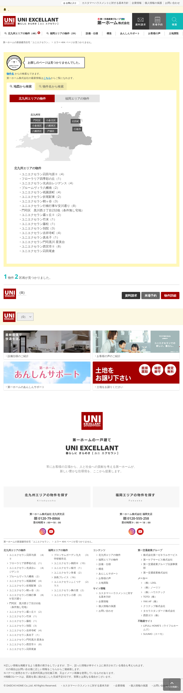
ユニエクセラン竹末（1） (38, 219)
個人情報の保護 (153, 3)
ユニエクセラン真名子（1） (39, 237)
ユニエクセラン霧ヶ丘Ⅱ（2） (41, 215)
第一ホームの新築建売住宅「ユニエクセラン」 (27, 42)
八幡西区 (37, 131)
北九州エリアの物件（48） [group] (22, 33)
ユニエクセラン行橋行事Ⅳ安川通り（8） (48, 206)
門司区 (37, 120)
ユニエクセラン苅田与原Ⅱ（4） (42, 174)
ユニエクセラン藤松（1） (38, 224)
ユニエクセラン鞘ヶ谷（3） (39, 201)
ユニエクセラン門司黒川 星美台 (42, 242)
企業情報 (137, 3)
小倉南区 (37, 125)
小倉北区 (51, 120)
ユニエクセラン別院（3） (38, 228)
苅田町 (75, 121)
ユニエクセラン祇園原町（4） (41, 192)
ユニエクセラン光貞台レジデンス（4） (47, 183)
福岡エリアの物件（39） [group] (61, 33)
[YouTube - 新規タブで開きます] (51, 531)
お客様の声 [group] (154, 33)
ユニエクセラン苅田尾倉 (37, 251)
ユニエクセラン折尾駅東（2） (41, 197)
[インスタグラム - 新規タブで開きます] (42, 531)
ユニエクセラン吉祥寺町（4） (41, 233)
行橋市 (77, 129)
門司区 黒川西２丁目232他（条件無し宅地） (51, 210)
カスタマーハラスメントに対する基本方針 (105, 3)
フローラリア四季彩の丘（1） (41, 179)
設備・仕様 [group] (92, 33)
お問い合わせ (172, 3)
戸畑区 (50, 131)
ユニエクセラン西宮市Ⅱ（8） (41, 246)
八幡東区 (51, 125)
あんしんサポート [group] (130, 33)
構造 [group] (109, 33)
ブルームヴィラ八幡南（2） (39, 188)
